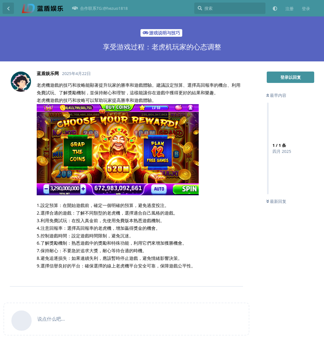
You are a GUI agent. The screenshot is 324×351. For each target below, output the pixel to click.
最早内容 (276, 95)
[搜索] (229, 8)
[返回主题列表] (8, 8)
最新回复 (276, 201)
